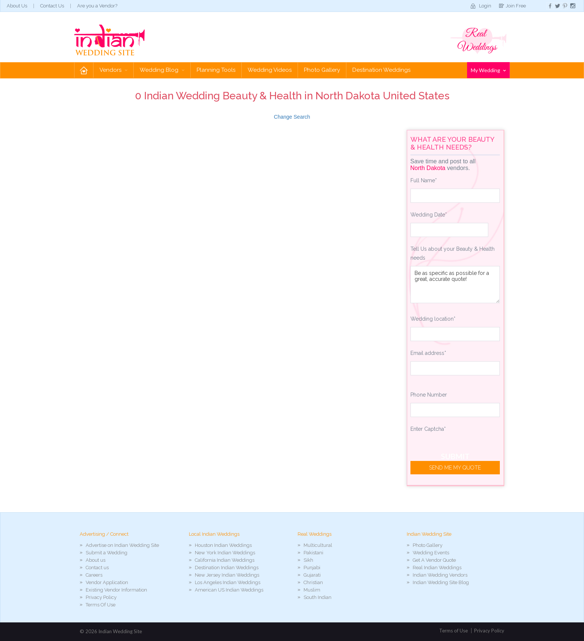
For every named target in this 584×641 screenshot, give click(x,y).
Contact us (97, 567)
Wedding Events (431, 552)
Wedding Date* (428, 215)
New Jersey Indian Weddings (227, 575)
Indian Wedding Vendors (440, 575)
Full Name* (423, 180)
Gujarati (312, 575)
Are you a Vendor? (97, 6)
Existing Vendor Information (116, 590)
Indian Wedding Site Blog (441, 582)
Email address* (428, 353)
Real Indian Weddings (437, 567)
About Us (17, 6)
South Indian (317, 597)
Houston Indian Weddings (223, 545)
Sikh (308, 560)
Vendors (113, 70)
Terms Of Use (100, 605)
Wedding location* (433, 319)
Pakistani (313, 552)
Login (485, 6)
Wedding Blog (162, 70)
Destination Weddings (381, 70)
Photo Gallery (322, 70)
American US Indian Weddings (229, 590)
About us (95, 560)
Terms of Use (453, 630)
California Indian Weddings (224, 560)
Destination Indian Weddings (226, 567)
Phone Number (428, 395)
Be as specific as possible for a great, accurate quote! (455, 284)
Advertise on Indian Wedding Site (122, 545)
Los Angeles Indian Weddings (227, 582)
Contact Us (52, 6)
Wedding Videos (270, 70)
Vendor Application (107, 582)
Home (83, 70)
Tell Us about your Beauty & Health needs (452, 253)
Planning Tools (216, 70)
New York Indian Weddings (225, 552)
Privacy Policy (101, 597)
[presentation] (467, 451)
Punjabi (312, 567)
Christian (313, 582)
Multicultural (318, 545)
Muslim (312, 590)
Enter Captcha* (428, 429)
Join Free (516, 6)
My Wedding (488, 70)
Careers (94, 575)
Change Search (292, 117)
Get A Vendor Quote (434, 560)
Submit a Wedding (106, 552)
